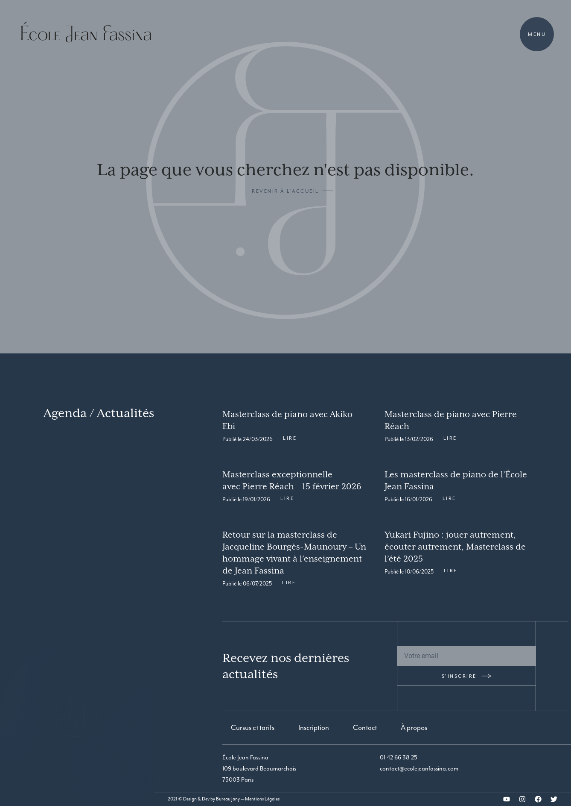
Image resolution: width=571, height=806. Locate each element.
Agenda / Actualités (99, 413)
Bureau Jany (228, 799)
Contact (365, 727)
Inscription (313, 727)
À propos (414, 727)
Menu (537, 34)
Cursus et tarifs (252, 727)
